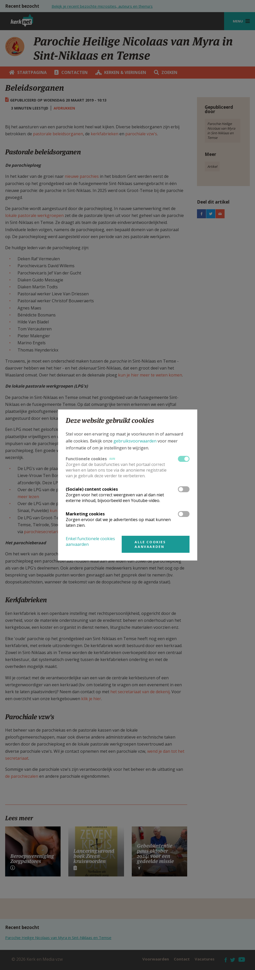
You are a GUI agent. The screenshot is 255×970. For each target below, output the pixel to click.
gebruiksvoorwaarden (135, 441)
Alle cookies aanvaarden (150, 544)
